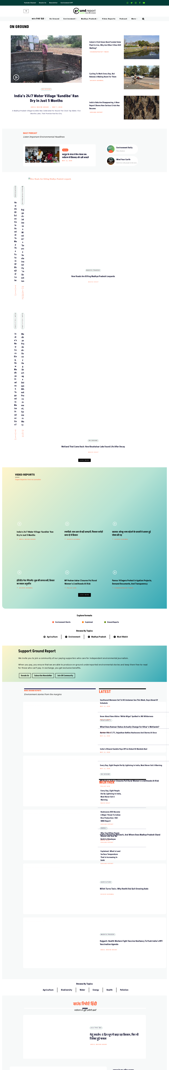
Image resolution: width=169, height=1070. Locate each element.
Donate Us (43, 3)
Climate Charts (122, 1054)
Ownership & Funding (62, 1021)
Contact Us (59, 1013)
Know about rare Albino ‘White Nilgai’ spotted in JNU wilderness (110, 543)
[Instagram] (135, 2)
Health (109, 724)
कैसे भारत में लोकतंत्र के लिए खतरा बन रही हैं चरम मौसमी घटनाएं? (123, 956)
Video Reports (109, 19)
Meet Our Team (60, 1017)
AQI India (120, 1047)
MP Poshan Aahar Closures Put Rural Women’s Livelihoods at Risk (78, 566)
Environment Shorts (62, 441)
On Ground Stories (92, 1047)
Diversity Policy (91, 1021)
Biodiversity (71, 525)
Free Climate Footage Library (65, 1051)
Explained (89, 441)
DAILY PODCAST (30, 133)
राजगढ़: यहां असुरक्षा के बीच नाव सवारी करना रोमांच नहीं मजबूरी (123, 898)
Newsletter (54, 3)
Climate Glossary (61, 1043)
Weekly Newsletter (123, 1013)
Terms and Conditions (93, 1025)
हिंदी (78, 811)
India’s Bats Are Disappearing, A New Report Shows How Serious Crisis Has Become (104, 105)
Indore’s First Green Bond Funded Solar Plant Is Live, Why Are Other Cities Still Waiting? (105, 45)
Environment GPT (68, 3)
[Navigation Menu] (26, 11)
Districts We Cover (92, 1058)
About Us (58, 1010)
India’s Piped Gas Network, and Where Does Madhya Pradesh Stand (77, 598)
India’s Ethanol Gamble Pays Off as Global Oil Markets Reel (109, 582)
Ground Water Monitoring (126, 1062)
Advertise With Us (92, 1013)
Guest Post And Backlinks (95, 1010)
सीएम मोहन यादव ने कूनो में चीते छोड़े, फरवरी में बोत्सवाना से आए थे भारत (123, 826)
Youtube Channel (30, 3)
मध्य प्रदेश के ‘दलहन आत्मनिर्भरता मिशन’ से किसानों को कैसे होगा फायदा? (124, 862)
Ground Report (96, 112)
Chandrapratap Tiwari (99, 52)
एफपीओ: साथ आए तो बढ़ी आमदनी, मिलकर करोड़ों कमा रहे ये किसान (123, 918)
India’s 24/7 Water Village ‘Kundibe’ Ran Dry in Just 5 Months (46, 98)
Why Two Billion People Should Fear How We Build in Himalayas (110, 673)
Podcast (123, 19)
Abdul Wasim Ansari (40, 107)
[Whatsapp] (127, 2)
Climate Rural (91, 1054)
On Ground (54, 19)
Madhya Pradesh (84, 213)
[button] (76, 18)
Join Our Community (124, 1021)
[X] (131, 2)
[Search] (143, 19)
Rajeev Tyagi (70, 543)
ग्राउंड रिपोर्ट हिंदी (85, 738)
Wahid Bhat (36, 228)
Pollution (124, 724)
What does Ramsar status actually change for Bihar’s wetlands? (77, 535)
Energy (68, 588)
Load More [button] (84, 293)
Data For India (122, 1043)
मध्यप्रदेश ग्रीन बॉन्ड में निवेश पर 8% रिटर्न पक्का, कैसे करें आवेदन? (123, 880)
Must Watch (122, 455)
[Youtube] (143, 2)
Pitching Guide (122, 1025)
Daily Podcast (59, 1047)
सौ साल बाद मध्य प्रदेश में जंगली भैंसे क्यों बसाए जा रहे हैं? (122, 938)
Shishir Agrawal (97, 80)
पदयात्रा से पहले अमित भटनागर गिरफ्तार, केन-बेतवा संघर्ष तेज (123, 844)
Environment (74, 455)
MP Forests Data (123, 1039)
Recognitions (59, 1025)
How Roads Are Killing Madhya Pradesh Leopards (133, 219)
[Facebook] (139, 2)
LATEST (105, 510)
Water (82, 724)
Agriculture (36, 270)
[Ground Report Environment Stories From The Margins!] (84, 11)
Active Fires (121, 1051)
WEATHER (106, 619)
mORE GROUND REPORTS (32, 509)
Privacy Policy (91, 1017)
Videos (57, 1054)
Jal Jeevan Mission (123, 1058)
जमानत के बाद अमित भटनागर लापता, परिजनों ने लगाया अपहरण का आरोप (123, 808)
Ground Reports (113, 441)
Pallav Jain (85, 285)
